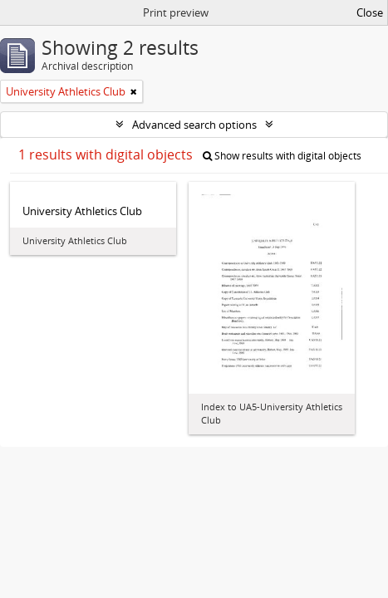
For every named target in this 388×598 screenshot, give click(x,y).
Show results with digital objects (282, 156)
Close (369, 12)
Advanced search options (194, 124)
